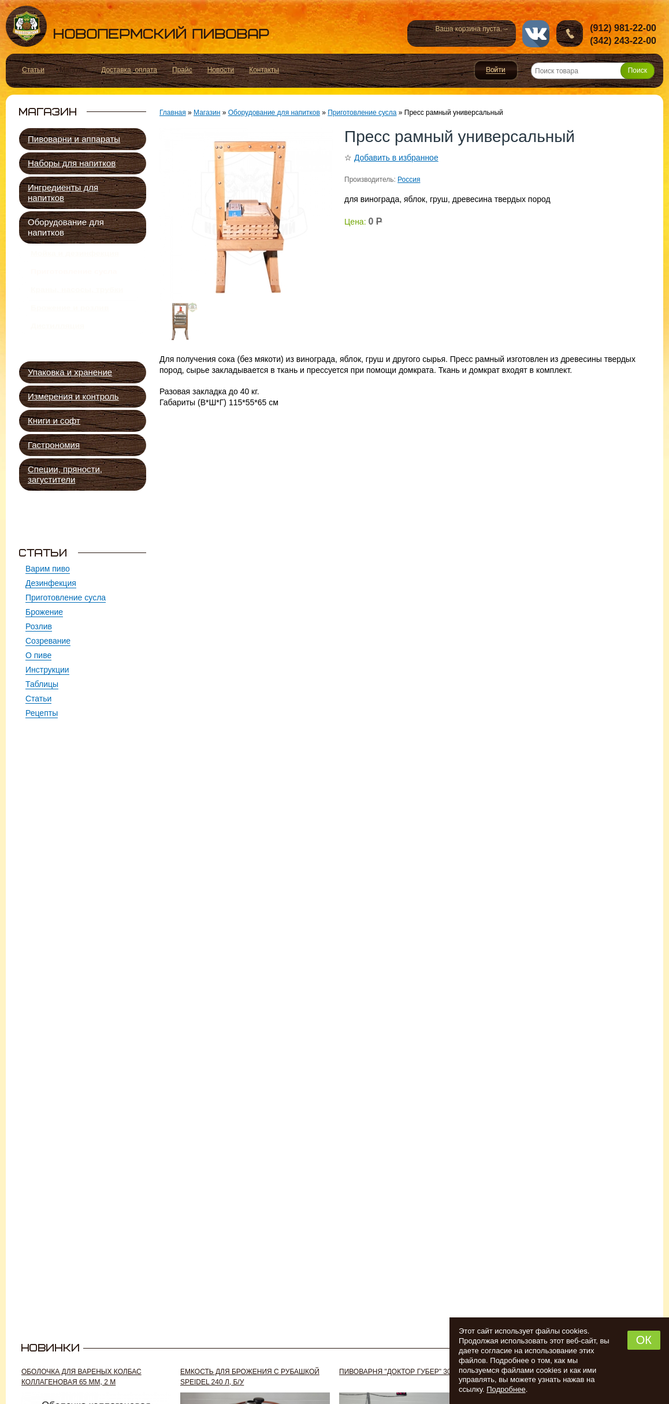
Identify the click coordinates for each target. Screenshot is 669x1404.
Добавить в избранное (396, 157)
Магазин (207, 113)
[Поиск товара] (593, 70)
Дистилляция (57, 345)
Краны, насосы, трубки (77, 300)
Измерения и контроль (73, 396)
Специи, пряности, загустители (65, 474)
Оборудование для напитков (66, 227)
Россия (408, 180)
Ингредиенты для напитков (63, 192)
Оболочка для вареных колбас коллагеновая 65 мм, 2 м (81, 1377)
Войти (496, 70)
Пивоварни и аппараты (74, 139)
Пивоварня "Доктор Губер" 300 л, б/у (407, 1372)
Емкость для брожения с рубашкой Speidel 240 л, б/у (249, 1377)
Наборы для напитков (72, 163)
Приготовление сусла (74, 278)
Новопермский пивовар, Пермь (137, 26)
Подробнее (505, 1389)
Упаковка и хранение (70, 372)
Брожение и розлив (70, 323)
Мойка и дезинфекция (75, 255)
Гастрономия (54, 445)
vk (535, 33)
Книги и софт (54, 420)
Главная (172, 113)
